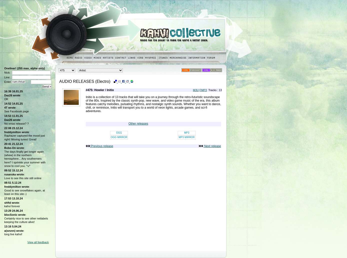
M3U (196, 90)
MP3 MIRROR (187, 137)
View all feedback (38, 242)
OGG (119, 132)
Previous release (99, 146)
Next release (210, 146)
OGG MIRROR (119, 137)
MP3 (186, 132)
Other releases (138, 123)
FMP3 (203, 90)
